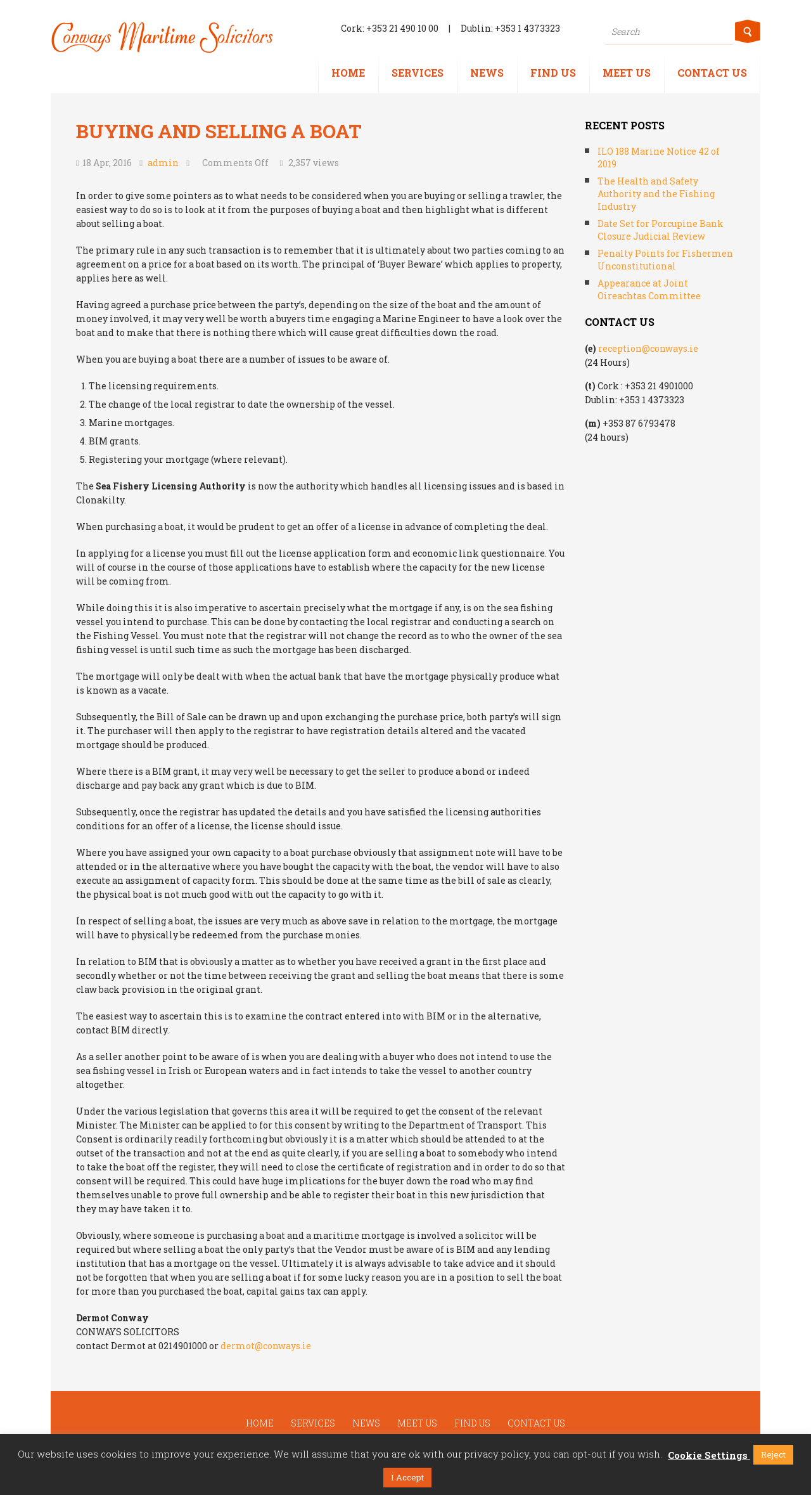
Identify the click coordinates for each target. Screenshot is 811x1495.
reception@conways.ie (648, 348)
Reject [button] (773, 1454)
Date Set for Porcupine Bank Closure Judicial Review (660, 229)
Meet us (627, 72)
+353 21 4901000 (659, 386)
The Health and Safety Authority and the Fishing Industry (656, 193)
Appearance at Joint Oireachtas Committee (649, 289)
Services (418, 72)
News (487, 72)
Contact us (712, 72)
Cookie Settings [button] (708, 1455)
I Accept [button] (407, 1477)
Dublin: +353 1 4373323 (510, 28)
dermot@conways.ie (265, 1346)
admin (163, 163)
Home (348, 72)
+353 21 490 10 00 (402, 28)
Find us (553, 72)
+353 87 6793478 (639, 423)
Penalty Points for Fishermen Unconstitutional (665, 259)
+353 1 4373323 (651, 400)
